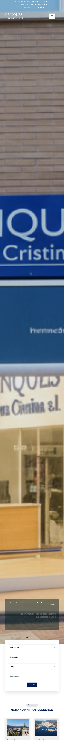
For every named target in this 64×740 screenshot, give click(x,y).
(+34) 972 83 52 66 (22, 2)
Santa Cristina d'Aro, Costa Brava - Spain (32, 4)
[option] (32, 322)
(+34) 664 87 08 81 (40, 2)
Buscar (32, 685)
